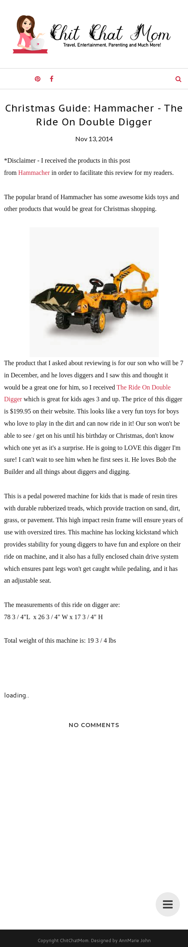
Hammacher (34, 172)
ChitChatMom (74, 940)
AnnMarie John (135, 940)
